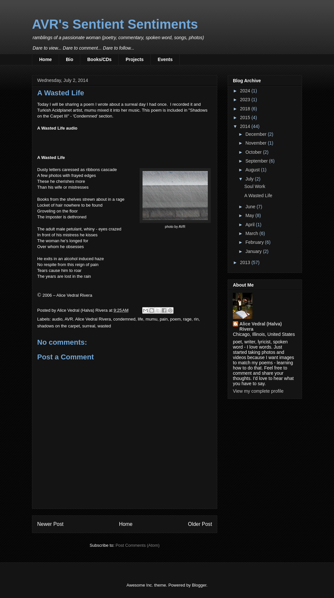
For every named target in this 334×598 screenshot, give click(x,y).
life (140, 319)
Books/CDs (99, 59)
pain (164, 319)
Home (45, 59)
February (255, 242)
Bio (69, 59)
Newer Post (50, 524)
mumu (151, 319)
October (254, 152)
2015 (245, 117)
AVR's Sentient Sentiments (115, 24)
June (250, 206)
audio (57, 319)
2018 (245, 108)
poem (175, 319)
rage (187, 319)
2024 (245, 90)
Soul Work (254, 186)
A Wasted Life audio (57, 128)
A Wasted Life (258, 195)
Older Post (200, 524)
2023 (245, 99)
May (250, 215)
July (250, 178)
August (253, 169)
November (256, 143)
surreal (88, 325)
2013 (245, 262)
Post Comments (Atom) (137, 545)
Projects (135, 59)
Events (165, 59)
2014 (245, 126)
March (252, 233)
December (256, 134)
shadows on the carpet (58, 325)
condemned (124, 319)
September (257, 161)
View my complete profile (258, 391)
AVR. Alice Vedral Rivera (88, 319)
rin (196, 319)
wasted (104, 325)
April (250, 224)
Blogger (199, 585)
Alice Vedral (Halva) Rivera (260, 326)
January (254, 251)
